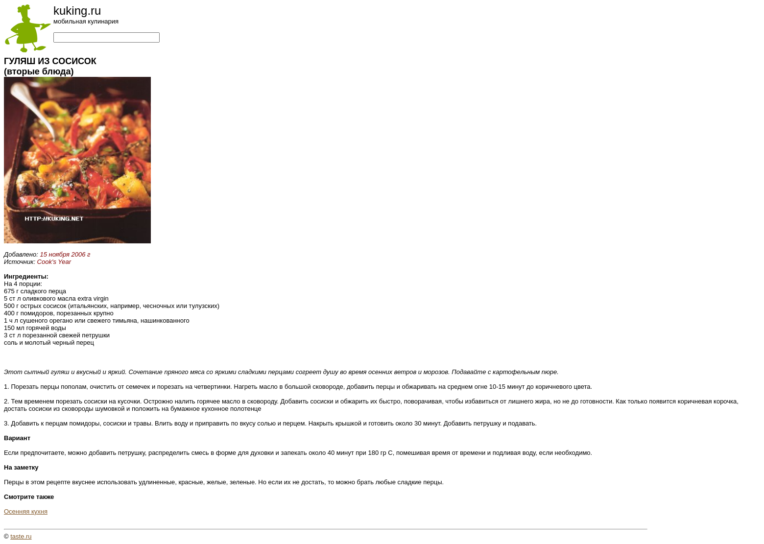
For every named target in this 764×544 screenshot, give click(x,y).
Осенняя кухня (26, 511)
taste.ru (20, 536)
